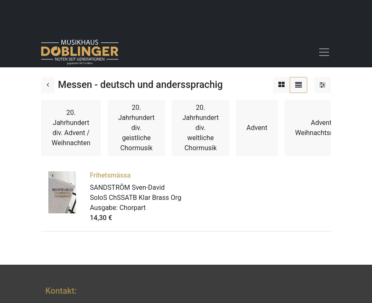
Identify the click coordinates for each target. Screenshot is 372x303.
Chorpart (132, 208)
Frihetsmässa (110, 175)
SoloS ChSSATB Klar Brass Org (135, 198)
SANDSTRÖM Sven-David (127, 187)
